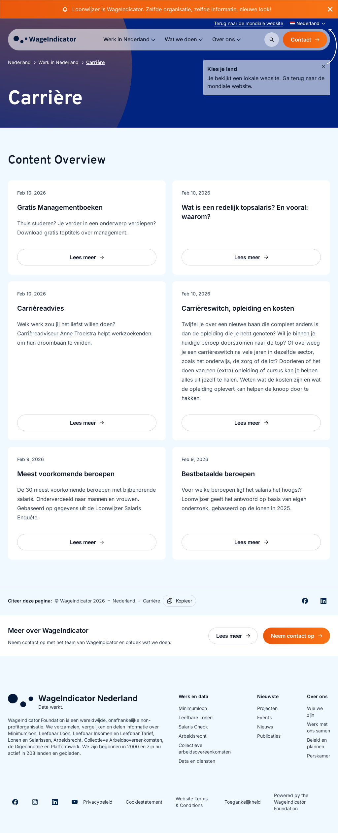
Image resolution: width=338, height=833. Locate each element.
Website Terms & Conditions (192, 802)
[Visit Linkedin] (55, 802)
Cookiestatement (144, 802)
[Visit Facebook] (15, 802)
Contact (305, 39)
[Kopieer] (179, 601)
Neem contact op (300, 637)
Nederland (19, 62)
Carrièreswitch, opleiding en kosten (238, 308)
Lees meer (237, 637)
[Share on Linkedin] (323, 600)
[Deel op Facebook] (305, 600)
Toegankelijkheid (242, 802)
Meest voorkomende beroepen (66, 474)
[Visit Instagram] (35, 802)
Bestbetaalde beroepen (218, 474)
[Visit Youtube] (74, 802)
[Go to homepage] (45, 40)
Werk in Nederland (58, 62)
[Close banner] (330, 9)
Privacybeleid (98, 802)
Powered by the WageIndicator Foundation (291, 801)
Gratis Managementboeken (60, 207)
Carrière (151, 600)
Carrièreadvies (40, 308)
